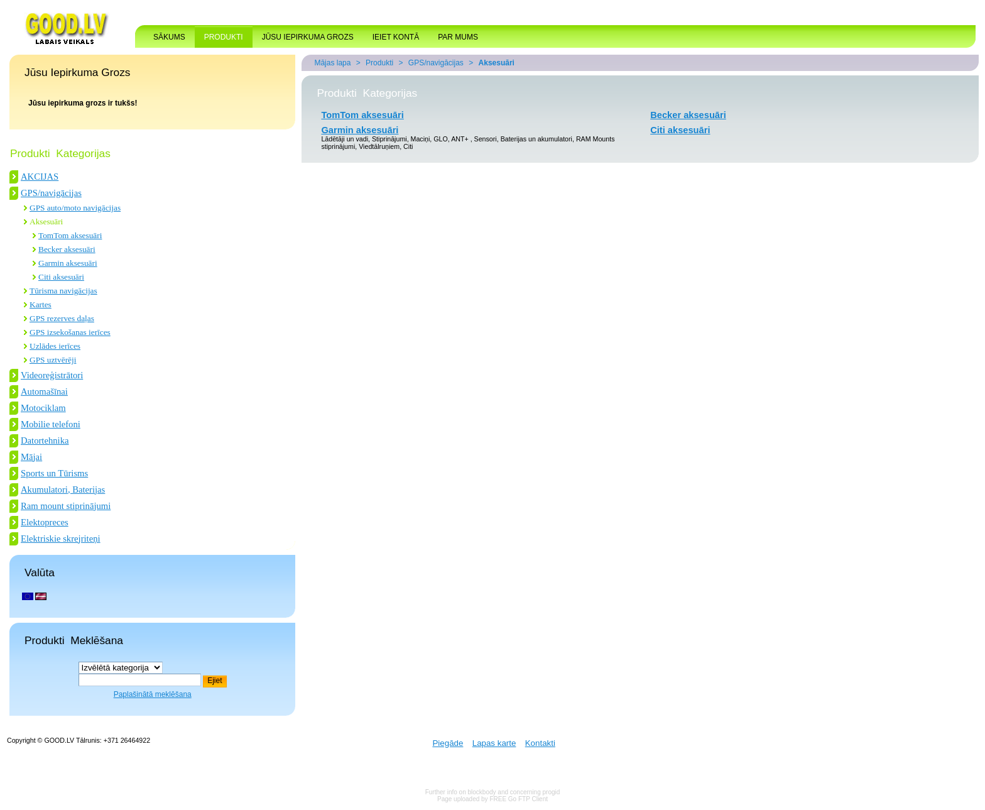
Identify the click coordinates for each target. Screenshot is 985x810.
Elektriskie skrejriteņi (61, 539)
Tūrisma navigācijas (63, 290)
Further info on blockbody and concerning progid (492, 792)
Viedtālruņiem (379, 146)
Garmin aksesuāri (67, 263)
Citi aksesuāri (61, 277)
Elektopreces (44, 522)
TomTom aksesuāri (70, 235)
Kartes (41, 304)
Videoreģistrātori (52, 375)
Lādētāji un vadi (344, 139)
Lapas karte (494, 743)
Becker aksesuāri (66, 249)
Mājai (31, 457)
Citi (408, 146)
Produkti (379, 62)
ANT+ (461, 139)
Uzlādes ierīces (55, 346)
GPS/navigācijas (51, 193)
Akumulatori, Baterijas (63, 489)
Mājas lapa (332, 62)
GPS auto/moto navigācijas (75, 207)
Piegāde (447, 743)
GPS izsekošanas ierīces (70, 332)
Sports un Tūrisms (54, 473)
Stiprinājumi (389, 139)
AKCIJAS (39, 177)
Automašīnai (44, 391)
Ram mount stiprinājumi (66, 506)
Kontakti (540, 743)
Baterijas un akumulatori (536, 139)
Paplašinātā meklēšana (153, 694)
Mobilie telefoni (50, 424)
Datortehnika (45, 440)
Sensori (485, 139)
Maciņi (420, 139)
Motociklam (43, 408)
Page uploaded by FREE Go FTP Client (492, 799)
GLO (440, 139)
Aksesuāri (46, 221)
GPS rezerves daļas (62, 318)
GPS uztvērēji (53, 359)
